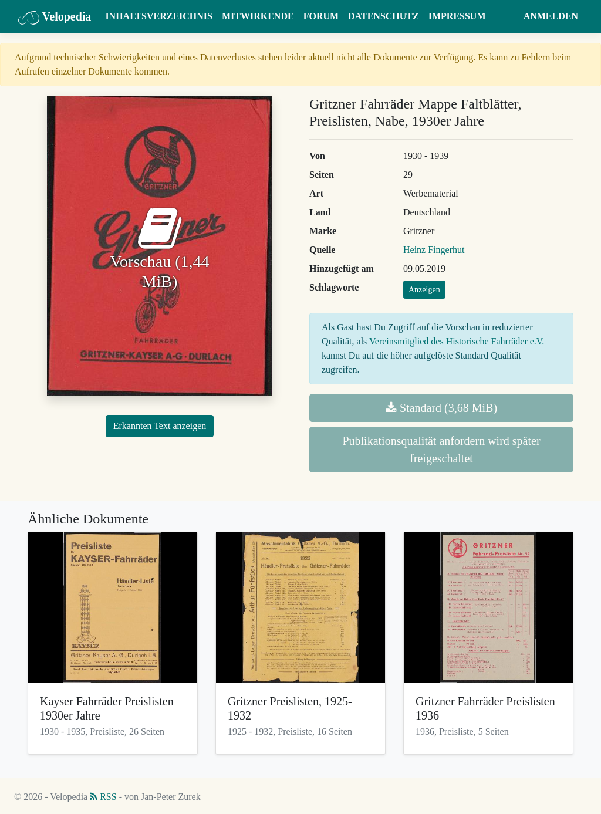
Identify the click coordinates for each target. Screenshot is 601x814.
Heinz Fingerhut (433, 250)
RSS (103, 797)
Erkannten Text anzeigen (160, 426)
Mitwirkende (258, 16)
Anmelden (551, 16)
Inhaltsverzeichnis (158, 16)
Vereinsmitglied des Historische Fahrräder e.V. (456, 341)
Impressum (457, 16)
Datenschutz (383, 16)
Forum (321, 16)
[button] (507, 16)
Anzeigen (424, 289)
